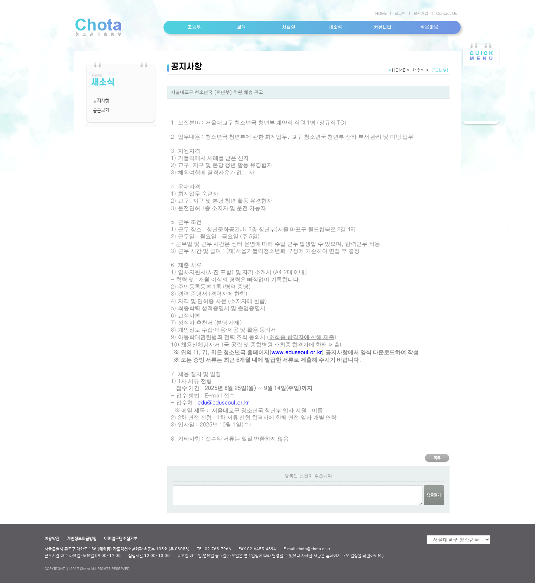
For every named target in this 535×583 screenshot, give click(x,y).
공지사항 (101, 100)
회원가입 (421, 13)
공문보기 (101, 110)
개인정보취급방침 (82, 538)
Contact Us (446, 13)
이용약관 (52, 538)
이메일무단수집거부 (120, 538)
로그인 (400, 13)
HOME (381, 13)
